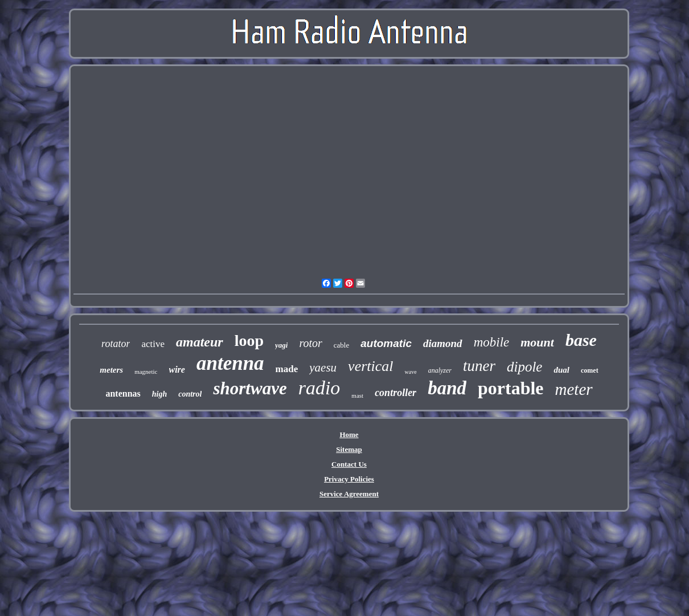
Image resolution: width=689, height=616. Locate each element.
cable (341, 345)
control (190, 394)
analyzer (440, 370)
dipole (525, 366)
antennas (122, 393)
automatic (386, 343)
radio (319, 387)
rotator (115, 343)
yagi (281, 345)
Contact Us (349, 464)
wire (177, 369)
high (159, 394)
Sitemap (349, 449)
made (287, 369)
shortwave (249, 388)
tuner (479, 365)
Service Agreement (349, 493)
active (153, 343)
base (581, 340)
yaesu (323, 367)
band (447, 388)
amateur (199, 341)
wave (411, 372)
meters (111, 369)
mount (537, 342)
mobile (492, 342)
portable (511, 388)
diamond (442, 343)
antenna (230, 363)
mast (357, 395)
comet (589, 370)
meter (574, 389)
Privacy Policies (349, 479)
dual (561, 369)
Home (348, 434)
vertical (370, 366)
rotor (310, 343)
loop (249, 340)
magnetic (145, 371)
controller (395, 392)
